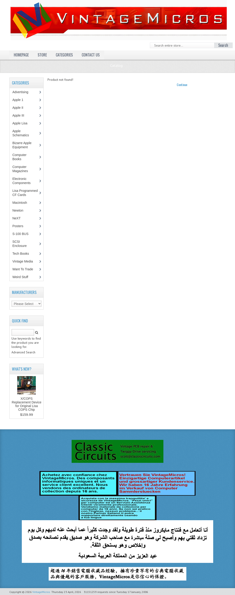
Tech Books (24, 253)
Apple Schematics (23, 133)
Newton (17, 210)
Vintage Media (25, 261)
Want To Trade (22, 269)
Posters (20, 226)
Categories (64, 55)
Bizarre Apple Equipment (22, 145)
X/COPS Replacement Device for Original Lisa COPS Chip (26, 404)
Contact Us (91, 55)
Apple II (20, 107)
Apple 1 (20, 100)
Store (42, 55)
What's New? (21, 369)
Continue (182, 84)
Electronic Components (23, 181)
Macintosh (22, 202)
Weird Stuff (22, 277)
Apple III (20, 115)
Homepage (21, 55)
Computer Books (20, 157)
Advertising (22, 92)
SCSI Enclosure (21, 244)
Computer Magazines (23, 169)
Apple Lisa (23, 123)
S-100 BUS (22, 234)
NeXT (16, 218)
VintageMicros (41, 592)
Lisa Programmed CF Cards (25, 193)
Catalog (116, 65)
